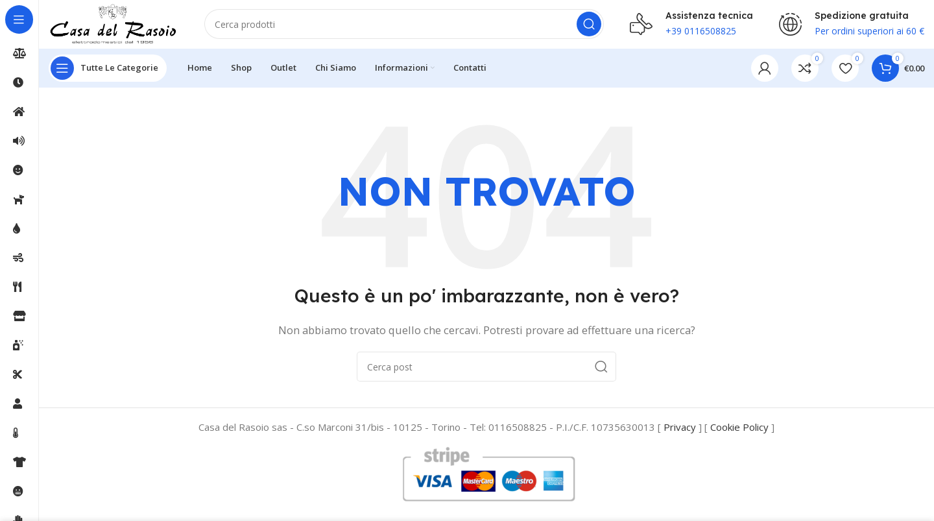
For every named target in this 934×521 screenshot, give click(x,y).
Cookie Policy (739, 430)
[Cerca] (404, 26)
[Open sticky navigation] (107, 71)
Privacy (680, 430)
